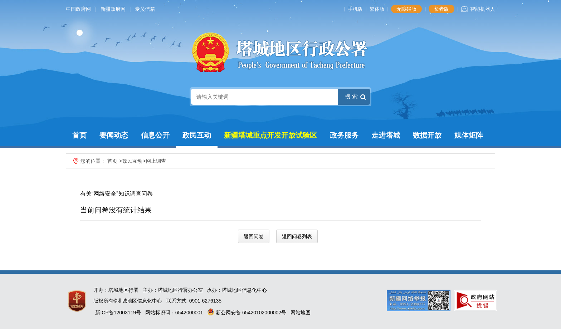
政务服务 (344, 135)
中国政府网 (78, 9)
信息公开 (155, 135)
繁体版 (377, 9)
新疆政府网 (113, 9)
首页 (79, 135)
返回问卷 (254, 236)
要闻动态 (113, 135)
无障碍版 (406, 9)
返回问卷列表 (297, 236)
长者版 (441, 9)
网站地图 (301, 312)
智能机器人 (482, 9)
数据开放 (427, 135)
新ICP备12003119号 (118, 312)
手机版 (355, 9)
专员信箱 (145, 9)
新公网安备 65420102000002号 (246, 312)
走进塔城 (385, 135)
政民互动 (196, 135)
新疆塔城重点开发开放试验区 (270, 135)
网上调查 (156, 161)
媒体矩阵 (468, 135)
